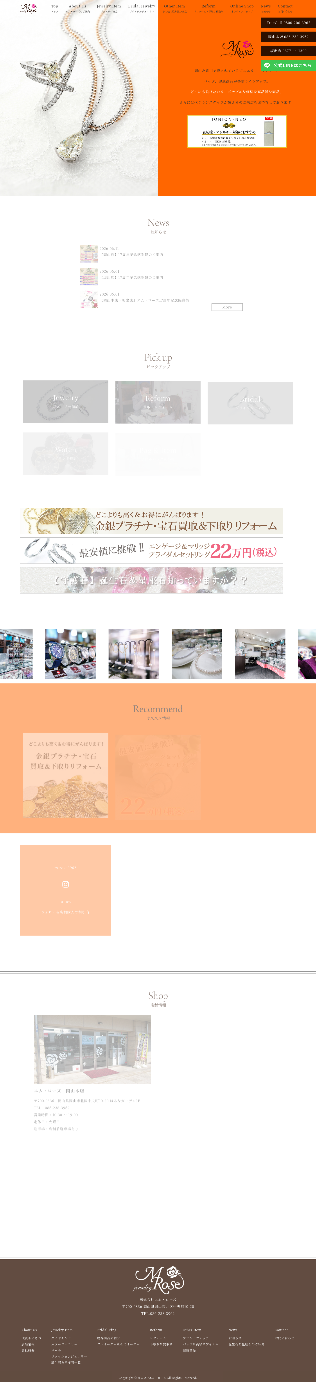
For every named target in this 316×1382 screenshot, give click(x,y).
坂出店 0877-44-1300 (288, 50)
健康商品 (189, 1353)
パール (56, 1353)
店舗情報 (28, 1347)
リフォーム (158, 1341)
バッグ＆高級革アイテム (201, 1347)
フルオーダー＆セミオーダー (118, 1347)
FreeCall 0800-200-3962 (288, 22)
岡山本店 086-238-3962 (288, 36)
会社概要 (28, 1353)
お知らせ (235, 1341)
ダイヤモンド (61, 1341)
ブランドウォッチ (196, 1341)
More (227, 309)
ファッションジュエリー (69, 1359)
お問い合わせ (284, 1341)
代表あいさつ (31, 1341)
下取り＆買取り (161, 1347)
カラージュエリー (64, 1347)
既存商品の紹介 (108, 1341)
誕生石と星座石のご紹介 (247, 1347)
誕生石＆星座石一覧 (66, 1365)
